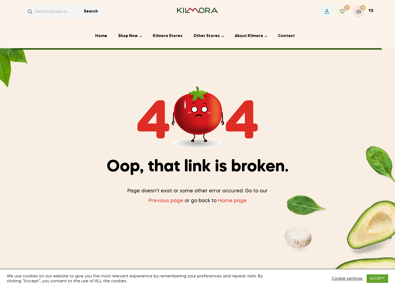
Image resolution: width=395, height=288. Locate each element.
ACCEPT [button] (377, 278)
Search (91, 11)
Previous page (166, 200)
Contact (286, 36)
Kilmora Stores (167, 36)
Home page (232, 200)
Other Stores (206, 36)
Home (101, 36)
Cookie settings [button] (347, 279)
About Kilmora (249, 36)
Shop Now (128, 36)
